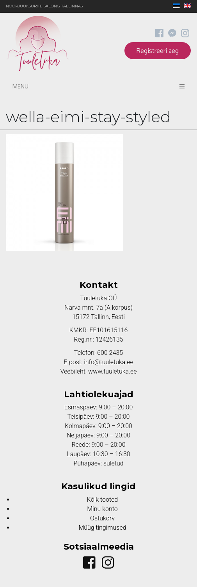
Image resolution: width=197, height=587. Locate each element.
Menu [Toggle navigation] (98, 86)
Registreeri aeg (158, 51)
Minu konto (102, 509)
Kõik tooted (102, 499)
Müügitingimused (102, 527)
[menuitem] (174, 6)
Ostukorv (102, 518)
